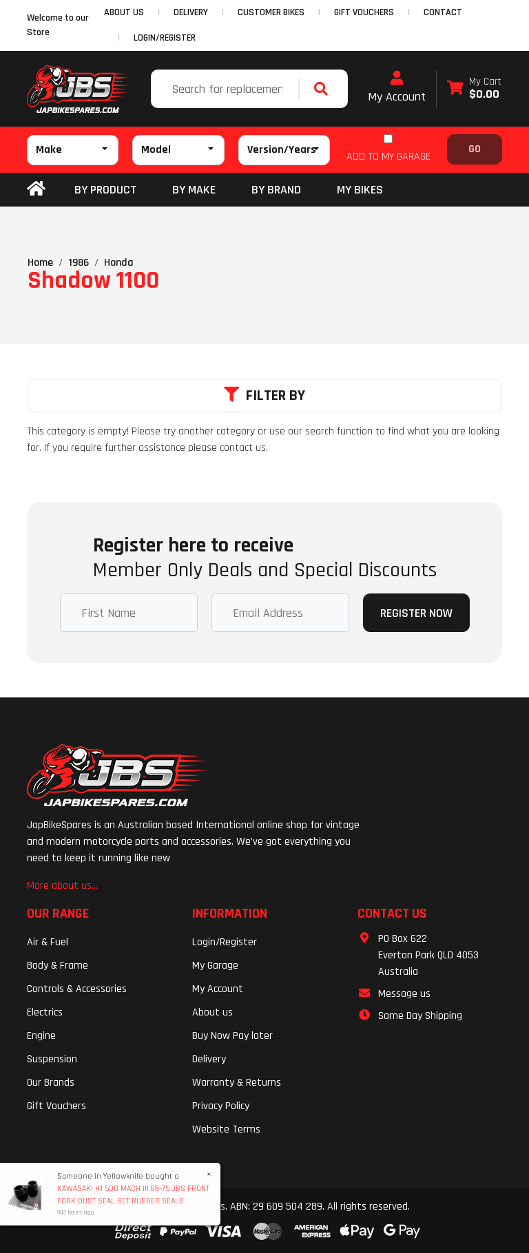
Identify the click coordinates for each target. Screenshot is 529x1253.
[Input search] (226, 89)
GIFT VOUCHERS (364, 12)
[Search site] (324, 89)
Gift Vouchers (56, 1106)
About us (212, 1012)
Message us (404, 994)
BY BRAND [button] (276, 190)
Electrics (45, 1012)
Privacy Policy (220, 1106)
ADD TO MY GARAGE (388, 156)
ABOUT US (124, 12)
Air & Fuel (47, 942)
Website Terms (226, 1129)
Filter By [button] (264, 396)
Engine (41, 1036)
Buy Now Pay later (232, 1036)
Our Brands (50, 1082)
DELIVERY (191, 12)
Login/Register (165, 38)
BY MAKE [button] (194, 190)
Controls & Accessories (77, 989)
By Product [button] (105, 190)
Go (474, 149)
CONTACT (443, 12)
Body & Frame (57, 965)
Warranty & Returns (236, 1082)
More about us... (62, 885)
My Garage (215, 965)
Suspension (52, 1059)
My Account (397, 87)
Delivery (209, 1059)
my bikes (360, 190)
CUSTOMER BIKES (271, 12)
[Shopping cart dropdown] (474, 89)
